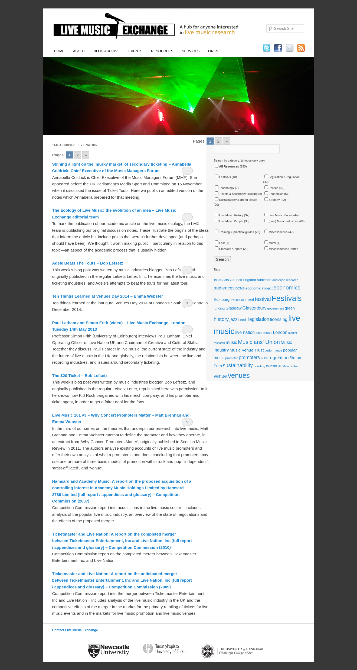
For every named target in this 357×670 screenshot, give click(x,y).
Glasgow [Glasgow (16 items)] (233, 308)
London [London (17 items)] (280, 332)
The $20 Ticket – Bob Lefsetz (80, 375)
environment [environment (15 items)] (243, 299)
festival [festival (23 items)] (263, 299)
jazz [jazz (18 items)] (233, 319)
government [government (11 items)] (275, 308)
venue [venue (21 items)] (220, 376)
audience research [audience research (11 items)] (285, 280)
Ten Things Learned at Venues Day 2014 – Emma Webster (107, 296)
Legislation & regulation (282, 177)
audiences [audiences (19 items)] (224, 288)
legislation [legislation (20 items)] (258, 319)
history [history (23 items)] (221, 319)
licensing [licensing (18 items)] (278, 319)
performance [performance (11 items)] (273, 350)
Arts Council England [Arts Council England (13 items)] (239, 280)
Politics (271, 187)
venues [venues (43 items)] (239, 375)
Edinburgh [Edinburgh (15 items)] (223, 299)
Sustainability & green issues (236, 199)
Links (213, 51)
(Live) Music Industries (281, 221)
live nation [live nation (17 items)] (245, 332)
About (79, 51)
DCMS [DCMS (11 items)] (240, 288)
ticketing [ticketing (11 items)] (259, 366)
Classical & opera (229, 248)
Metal (270, 242)
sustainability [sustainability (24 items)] (238, 365)
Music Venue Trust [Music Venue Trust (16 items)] (247, 350)
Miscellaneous (276, 232)
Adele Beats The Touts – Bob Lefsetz (87, 263)
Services (191, 51)
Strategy (272, 199)
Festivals (223, 177)
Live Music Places (278, 215)
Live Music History (229, 215)
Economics (273, 193)
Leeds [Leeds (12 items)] (243, 320)
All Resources (227, 166)
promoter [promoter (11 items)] (231, 358)
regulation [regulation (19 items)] (278, 357)
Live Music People (229, 221)
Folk (220, 242)
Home (59, 51)
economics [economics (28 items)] (286, 287)
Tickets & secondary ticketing (236, 193)
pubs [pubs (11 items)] (264, 358)
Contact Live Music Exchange (75, 630)
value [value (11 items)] (295, 366)
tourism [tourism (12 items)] (271, 366)
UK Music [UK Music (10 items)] (284, 366)
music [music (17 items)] (231, 342)
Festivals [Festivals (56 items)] (287, 298)
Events (136, 51)
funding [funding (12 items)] (219, 308)
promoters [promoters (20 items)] (249, 357)
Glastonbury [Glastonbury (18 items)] (255, 307)
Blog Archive (107, 51)
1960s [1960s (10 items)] (218, 280)
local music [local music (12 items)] (264, 333)
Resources (162, 51)
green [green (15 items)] (290, 308)
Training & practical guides (234, 232)
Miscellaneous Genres (281, 248)
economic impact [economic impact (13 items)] (259, 288)
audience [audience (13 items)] (264, 280)
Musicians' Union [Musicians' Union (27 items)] (259, 342)
